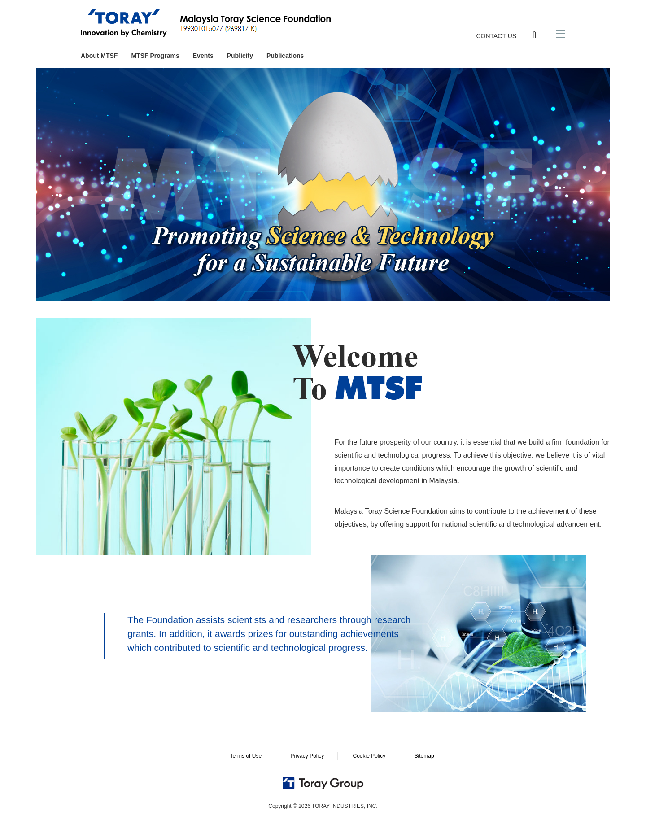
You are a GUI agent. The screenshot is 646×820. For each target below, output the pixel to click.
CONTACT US (496, 35)
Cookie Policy (369, 756)
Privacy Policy (307, 756)
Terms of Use (246, 756)
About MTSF (99, 55)
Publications (285, 55)
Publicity (240, 55)
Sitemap (424, 756)
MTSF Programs (155, 55)
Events (203, 55)
